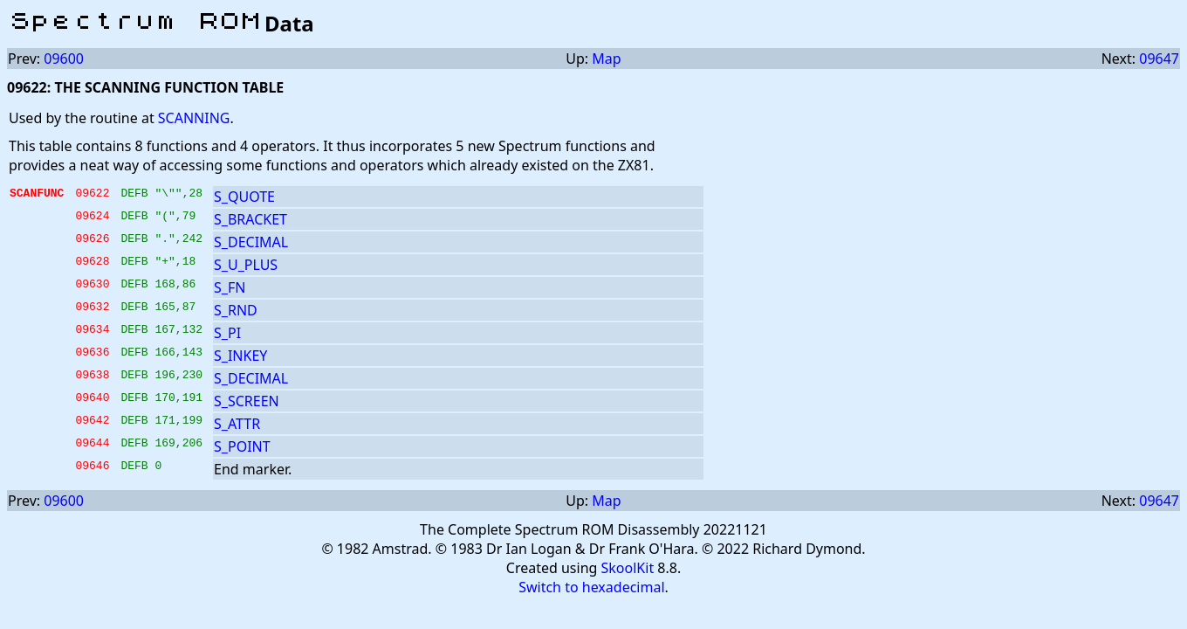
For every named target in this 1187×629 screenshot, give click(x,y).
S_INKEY (240, 355)
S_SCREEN (246, 401)
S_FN (229, 287)
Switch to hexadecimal (591, 587)
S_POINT (242, 446)
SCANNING (194, 118)
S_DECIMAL (251, 242)
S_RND (235, 310)
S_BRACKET (250, 219)
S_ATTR (237, 423)
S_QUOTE (244, 196)
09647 (1159, 58)
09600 (64, 58)
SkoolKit (628, 567)
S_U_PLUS (246, 264)
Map (606, 58)
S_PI (227, 332)
